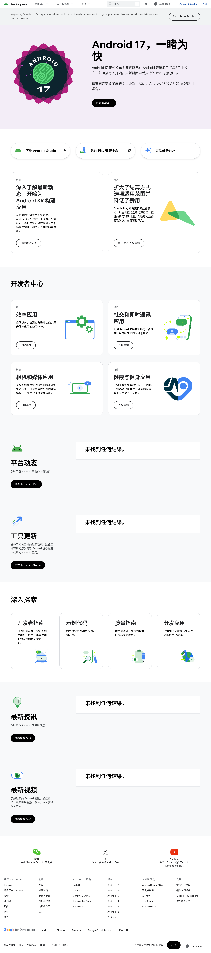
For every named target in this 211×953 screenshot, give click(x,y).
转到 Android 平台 (26, 484)
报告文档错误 (183, 890)
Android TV (79, 906)
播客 (6, 916)
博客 (6, 911)
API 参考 (146, 895)
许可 (21, 945)
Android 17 (113, 885)
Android (8, 885)
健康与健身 (44, 895)
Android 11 (113, 916)
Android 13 (113, 906)
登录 (204, 3)
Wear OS (77, 890)
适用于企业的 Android (15, 890)
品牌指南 (31, 945)
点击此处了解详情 (129, 243)
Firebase (76, 930)
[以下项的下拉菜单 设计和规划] (73, 4)
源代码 (7, 901)
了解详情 (25, 345)
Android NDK (149, 906)
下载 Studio (148, 901)
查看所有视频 (23, 819)
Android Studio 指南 (152, 885)
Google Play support (187, 895)
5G (40, 911)
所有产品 (123, 930)
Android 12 (113, 911)
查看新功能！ (104, 103)
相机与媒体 (44, 901)
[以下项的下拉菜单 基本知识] (48, 4)
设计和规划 (63, 3)
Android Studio (188, 3)
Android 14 (113, 901)
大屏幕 (76, 885)
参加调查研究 (183, 901)
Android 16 (113, 890)
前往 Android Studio (28, 565)
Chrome (61, 930)
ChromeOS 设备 (81, 895)
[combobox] (123, 4)
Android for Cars (82, 901)
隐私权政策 (44, 906)
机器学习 (43, 890)
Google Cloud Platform (100, 930)
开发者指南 (148, 890)
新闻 (6, 906)
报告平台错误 (183, 885)
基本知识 (39, 3)
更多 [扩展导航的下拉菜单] (84, 3)
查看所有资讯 (23, 738)
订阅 (174, 945)
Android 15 (113, 895)
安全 (6, 895)
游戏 (41, 885)
